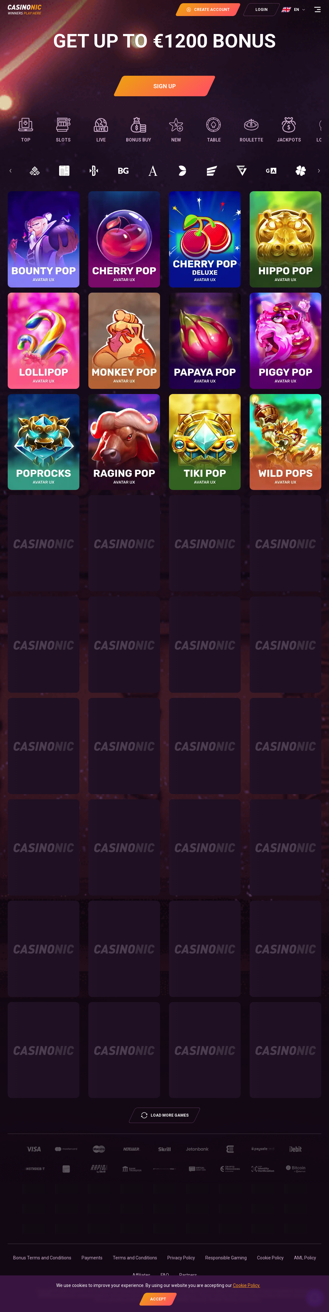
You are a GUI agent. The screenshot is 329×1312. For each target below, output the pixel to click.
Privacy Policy (181, 1257)
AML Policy (305, 1257)
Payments (92, 1257)
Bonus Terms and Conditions (42, 1257)
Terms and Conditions (135, 1257)
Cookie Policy (270, 1257)
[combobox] (294, 9)
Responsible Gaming (226, 1257)
